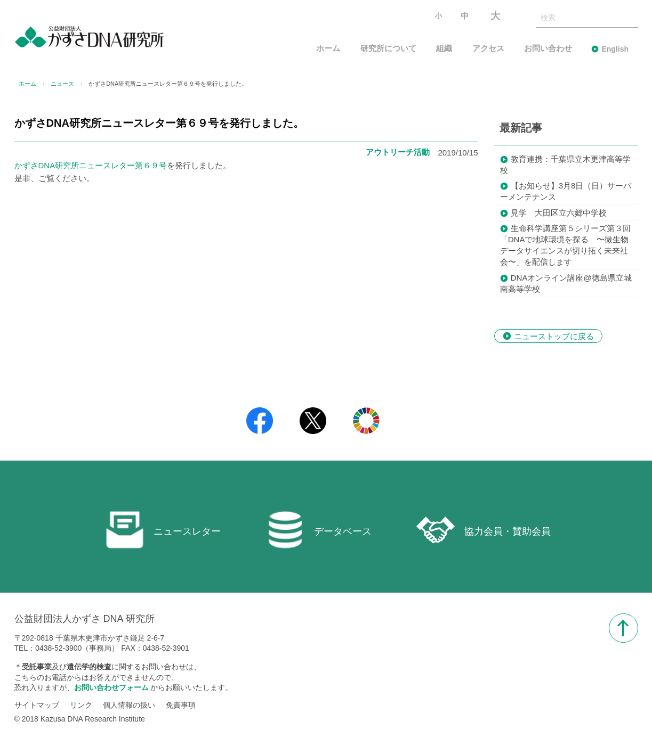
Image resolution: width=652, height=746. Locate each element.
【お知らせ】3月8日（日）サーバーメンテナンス (566, 191)
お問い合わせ (548, 49)
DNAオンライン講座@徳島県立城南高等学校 (566, 283)
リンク (81, 705)
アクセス (488, 49)
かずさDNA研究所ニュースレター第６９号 (90, 165)
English (615, 49)
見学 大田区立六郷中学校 (559, 212)
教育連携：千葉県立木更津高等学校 (565, 164)
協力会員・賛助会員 (483, 530)
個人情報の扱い (129, 705)
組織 (444, 49)
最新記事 (521, 128)
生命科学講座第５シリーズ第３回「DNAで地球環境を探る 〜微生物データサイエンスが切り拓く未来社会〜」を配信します (565, 245)
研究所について (388, 49)
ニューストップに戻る (554, 335)
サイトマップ (36, 705)
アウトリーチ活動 (398, 152)
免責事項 (181, 705)
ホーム (328, 49)
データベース (319, 530)
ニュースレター (163, 530)
